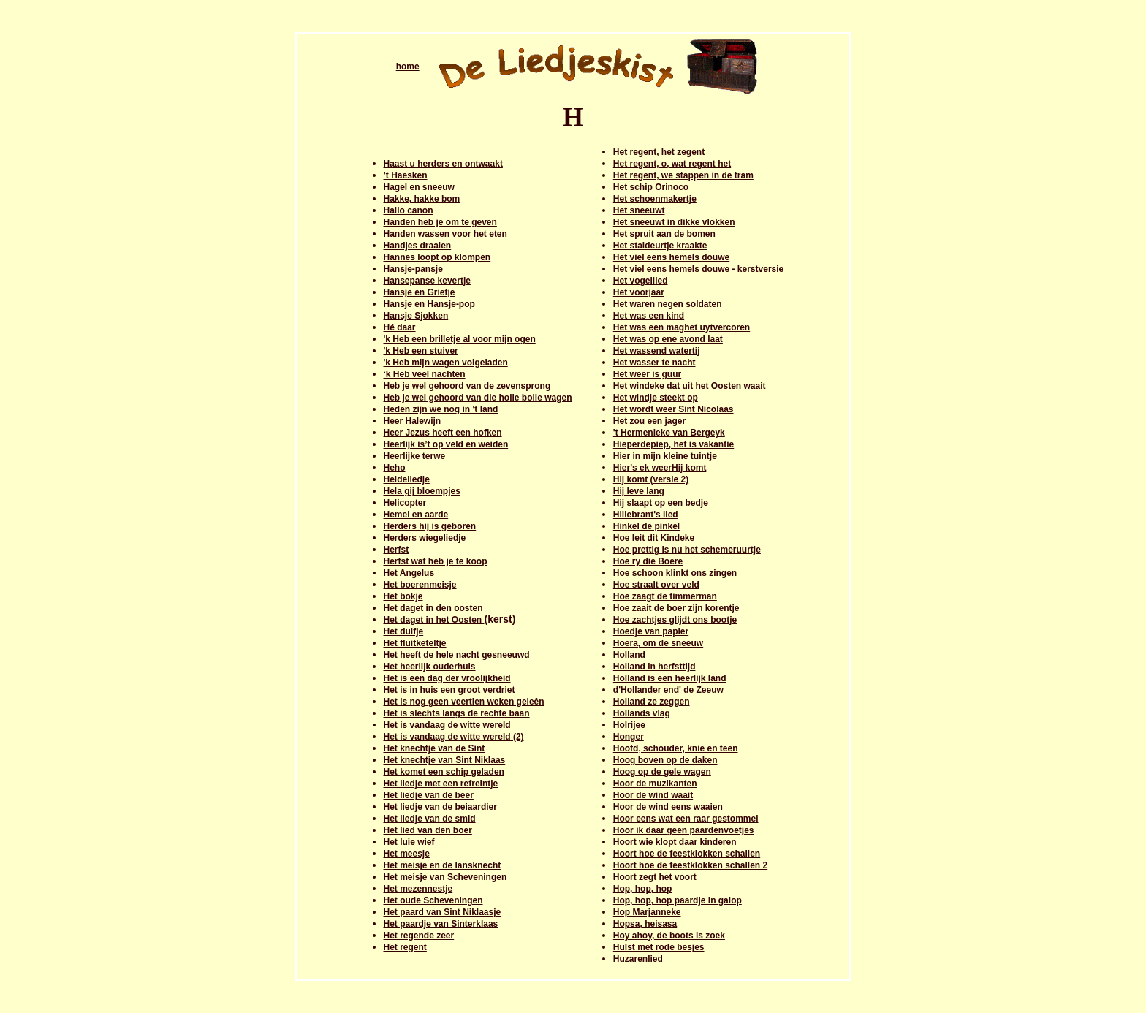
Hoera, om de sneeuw (658, 643)
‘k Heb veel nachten (425, 374)
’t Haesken (406, 175)
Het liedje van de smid (430, 818)
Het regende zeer (419, 935)
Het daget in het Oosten (434, 620)
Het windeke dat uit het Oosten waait (689, 386)
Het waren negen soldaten (667, 304)
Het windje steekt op (655, 397)
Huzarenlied (638, 959)
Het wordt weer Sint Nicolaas (673, 409)
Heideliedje (407, 479)
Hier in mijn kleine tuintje (665, 456)
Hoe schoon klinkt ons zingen (675, 573)
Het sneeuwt (639, 210)
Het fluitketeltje (415, 643)
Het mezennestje (418, 889)
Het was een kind (648, 316)
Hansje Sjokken (416, 316)
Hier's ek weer (642, 468)
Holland (629, 655)
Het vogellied (640, 281)
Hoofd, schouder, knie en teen (675, 748)
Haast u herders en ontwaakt (443, 164)
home (408, 66)
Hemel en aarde (416, 514)
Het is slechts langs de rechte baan (457, 713)
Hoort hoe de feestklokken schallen (686, 854)
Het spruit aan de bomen (664, 234)
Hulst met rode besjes (659, 947)
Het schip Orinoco (650, 187)
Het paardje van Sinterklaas (441, 924)
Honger (628, 737)
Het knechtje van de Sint (434, 748)
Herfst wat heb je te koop (435, 561)
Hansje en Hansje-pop (429, 304)
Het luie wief (409, 842)
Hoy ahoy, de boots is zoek (669, 935)
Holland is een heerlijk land (669, 678)
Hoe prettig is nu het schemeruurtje (687, 550)
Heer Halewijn (412, 421)
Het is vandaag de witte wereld (447, 725)
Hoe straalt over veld (656, 585)
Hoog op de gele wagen (662, 772)
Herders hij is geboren (430, 526)
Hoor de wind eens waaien (668, 807)
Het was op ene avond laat (668, 339)
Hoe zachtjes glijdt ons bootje (675, 620)
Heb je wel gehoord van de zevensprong (467, 386)
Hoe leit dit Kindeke (653, 538)
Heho (395, 468)
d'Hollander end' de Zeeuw (668, 690)
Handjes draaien (418, 245)
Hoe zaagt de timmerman (665, 596)
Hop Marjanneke (647, 912)
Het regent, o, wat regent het (672, 164)
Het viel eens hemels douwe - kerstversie (698, 269)
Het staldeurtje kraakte (660, 245)
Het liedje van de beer (429, 795)
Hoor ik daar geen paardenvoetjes (683, 830)
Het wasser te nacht (654, 362)
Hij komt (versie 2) (650, 479)
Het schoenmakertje (655, 199)
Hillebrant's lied (645, 514)
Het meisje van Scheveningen (445, 877)
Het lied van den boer (428, 830)
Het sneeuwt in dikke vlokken (674, 222)
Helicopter (405, 503)
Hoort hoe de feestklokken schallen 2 (690, 865)
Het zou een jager (649, 421)
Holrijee (629, 725)
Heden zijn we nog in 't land (441, 409)
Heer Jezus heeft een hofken (443, 433)
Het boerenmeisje (420, 585)
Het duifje (404, 631)
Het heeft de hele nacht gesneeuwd (457, 655)
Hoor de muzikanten (655, 783)
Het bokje (403, 596)
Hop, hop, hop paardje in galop (677, 900)
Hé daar (400, 327)
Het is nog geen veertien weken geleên (464, 702)
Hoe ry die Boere (648, 561)
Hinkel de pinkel (646, 526)
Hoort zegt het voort (655, 877)
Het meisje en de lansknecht (442, 865)
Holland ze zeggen (651, 702)
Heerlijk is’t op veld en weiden (446, 444)
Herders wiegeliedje (425, 538)
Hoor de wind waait (653, 795)
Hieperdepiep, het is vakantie (673, 444)
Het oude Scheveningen (433, 900)
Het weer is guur (647, 374)
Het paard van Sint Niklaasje (442, 912)
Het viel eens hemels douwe (671, 257)
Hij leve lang (638, 491)
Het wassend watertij (656, 351)
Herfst (396, 550)
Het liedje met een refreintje (441, 783)
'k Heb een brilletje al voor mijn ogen (460, 339)
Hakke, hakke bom (422, 199)
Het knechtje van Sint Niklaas (445, 760)
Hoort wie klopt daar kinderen (675, 842)
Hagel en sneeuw (419, 187)
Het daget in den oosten (433, 608)
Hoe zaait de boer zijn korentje (676, 608)
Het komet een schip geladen (444, 772)
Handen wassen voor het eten (445, 234)
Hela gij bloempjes (422, 491)
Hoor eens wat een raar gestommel (686, 818)
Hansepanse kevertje (427, 281)
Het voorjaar (638, 292)
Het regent (405, 947)
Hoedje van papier (650, 631)
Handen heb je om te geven (440, 222)
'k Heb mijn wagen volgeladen (446, 362)
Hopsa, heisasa (645, 924)
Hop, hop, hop (642, 889)
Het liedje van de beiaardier (440, 807)
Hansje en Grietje (419, 292)
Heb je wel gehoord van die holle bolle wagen (478, 397)
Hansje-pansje (413, 269)
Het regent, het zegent (659, 152)
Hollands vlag (641, 713)
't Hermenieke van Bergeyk (669, 433)
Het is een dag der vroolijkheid (447, 678)
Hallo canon (408, 210)
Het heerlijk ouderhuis (430, 666)
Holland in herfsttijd (654, 666)
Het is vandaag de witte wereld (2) (454, 737)
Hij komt (689, 468)
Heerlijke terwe (415, 456)
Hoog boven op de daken (665, 760)
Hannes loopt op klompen (437, 257)
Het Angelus (409, 573)
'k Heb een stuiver (421, 351)
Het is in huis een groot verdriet (449, 690)
